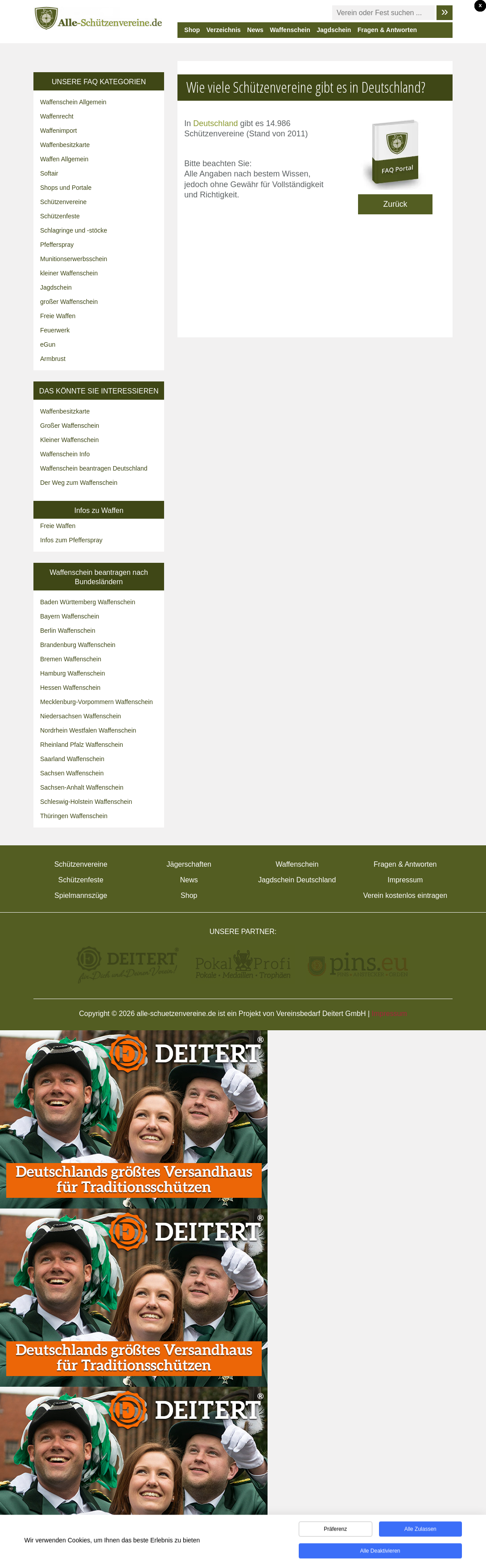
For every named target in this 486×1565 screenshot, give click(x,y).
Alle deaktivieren (380, 1554)
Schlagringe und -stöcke (73, 230)
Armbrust (53, 358)
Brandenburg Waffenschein (77, 644)
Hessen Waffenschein (70, 687)
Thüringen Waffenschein (73, 815)
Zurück (395, 204)
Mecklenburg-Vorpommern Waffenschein (96, 701)
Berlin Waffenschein (67, 630)
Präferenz (335, 1532)
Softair (49, 173)
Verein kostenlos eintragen (405, 895)
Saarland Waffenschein (72, 758)
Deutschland (215, 123)
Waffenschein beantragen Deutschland (94, 468)
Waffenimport (58, 130)
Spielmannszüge (80, 895)
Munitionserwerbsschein (73, 258)
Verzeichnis (223, 29)
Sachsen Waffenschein (71, 773)
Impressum (405, 880)
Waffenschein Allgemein (73, 102)
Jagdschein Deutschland (297, 880)
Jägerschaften (188, 864)
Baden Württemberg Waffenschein (87, 602)
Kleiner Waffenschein (69, 439)
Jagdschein (334, 29)
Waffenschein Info (65, 454)
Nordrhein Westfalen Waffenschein (88, 730)
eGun (47, 344)
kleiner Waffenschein (69, 273)
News (255, 29)
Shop (192, 29)
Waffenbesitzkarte (65, 144)
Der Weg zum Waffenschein (78, 482)
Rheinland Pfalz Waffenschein (81, 744)
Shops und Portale (65, 187)
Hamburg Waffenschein (72, 673)
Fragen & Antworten (387, 29)
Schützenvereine (63, 201)
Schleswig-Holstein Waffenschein (86, 801)
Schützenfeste (60, 216)
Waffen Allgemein (64, 159)
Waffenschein (290, 29)
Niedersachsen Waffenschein (80, 716)
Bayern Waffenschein (69, 616)
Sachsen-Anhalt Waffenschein (82, 787)
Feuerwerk (55, 330)
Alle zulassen (420, 1532)
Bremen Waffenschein (70, 659)
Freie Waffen (57, 316)
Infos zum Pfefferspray (71, 540)
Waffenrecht (57, 116)
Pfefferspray (57, 244)
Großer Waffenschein (69, 425)
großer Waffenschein (69, 301)
